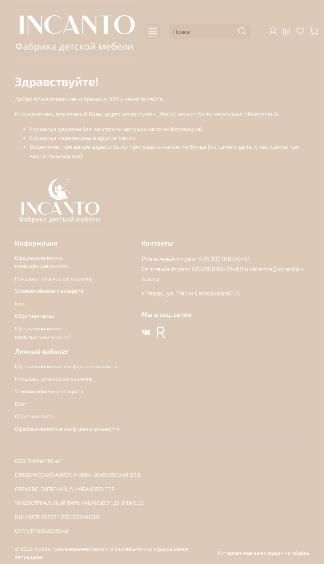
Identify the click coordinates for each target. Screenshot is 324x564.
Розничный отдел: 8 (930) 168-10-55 (196, 258)
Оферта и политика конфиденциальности (42, 261)
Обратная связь (34, 316)
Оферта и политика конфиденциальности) (42, 332)
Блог (21, 303)
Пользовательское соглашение (54, 278)
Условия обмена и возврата (49, 291)
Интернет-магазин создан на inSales (263, 552)
